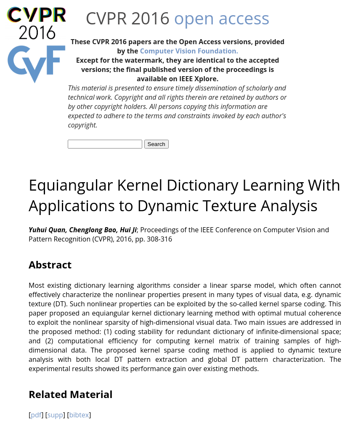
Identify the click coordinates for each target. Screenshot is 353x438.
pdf (36, 414)
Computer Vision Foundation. (189, 51)
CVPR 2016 (128, 17)
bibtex (79, 414)
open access (222, 17)
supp (55, 414)
